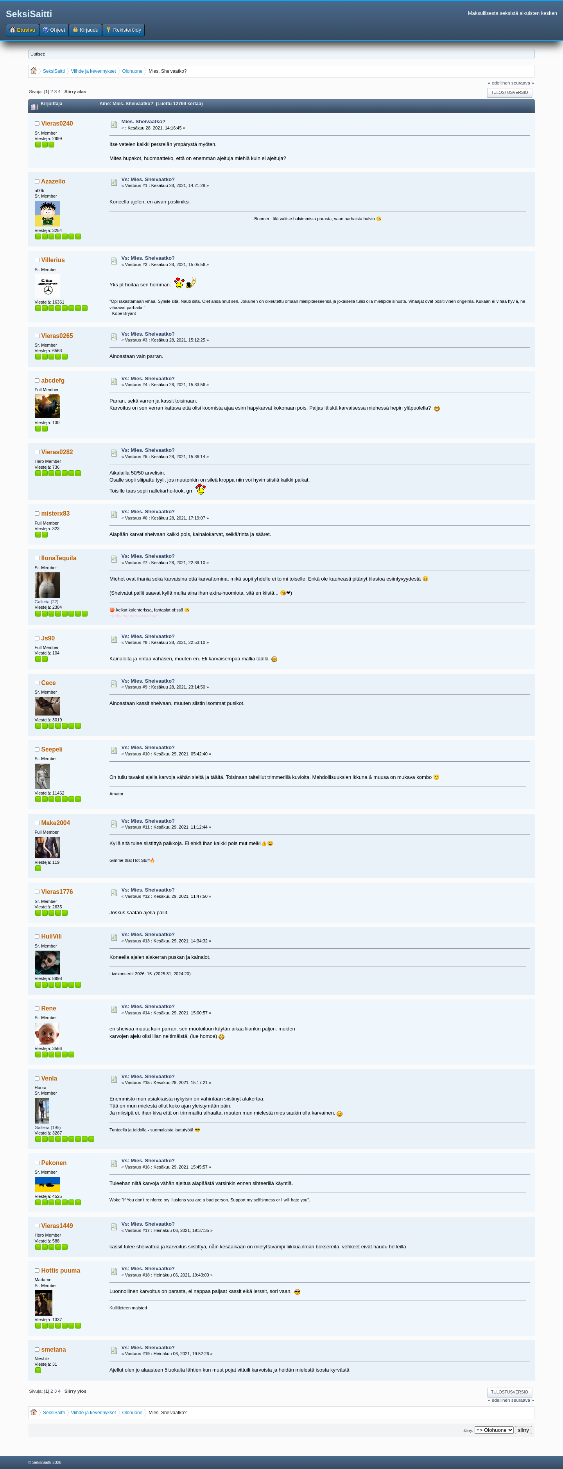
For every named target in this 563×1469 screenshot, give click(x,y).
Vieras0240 (57, 123)
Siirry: (468, 1430)
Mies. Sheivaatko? (144, 121)
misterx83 (55, 513)
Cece (48, 683)
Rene (48, 1008)
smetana (53, 1349)
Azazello (53, 181)
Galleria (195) (48, 1127)
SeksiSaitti (29, 14)
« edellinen (499, 82)
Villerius (53, 260)
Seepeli (52, 749)
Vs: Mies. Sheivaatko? (148, 179)
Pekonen (54, 1163)
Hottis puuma (61, 1270)
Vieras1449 (57, 1226)
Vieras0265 (57, 336)
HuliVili (51, 936)
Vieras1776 (57, 891)
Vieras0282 (57, 452)
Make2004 (55, 823)
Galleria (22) (47, 601)
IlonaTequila (59, 558)
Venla (49, 1078)
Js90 (48, 638)
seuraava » (522, 82)
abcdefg (53, 380)
